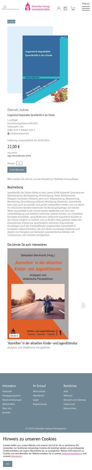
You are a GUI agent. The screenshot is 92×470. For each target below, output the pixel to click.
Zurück (12, 21)
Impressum (69, 404)
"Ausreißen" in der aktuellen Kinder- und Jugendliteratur (42, 343)
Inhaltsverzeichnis (18, 133)
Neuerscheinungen (12, 399)
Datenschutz (70, 408)
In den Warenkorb (17, 169)
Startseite (7, 391)
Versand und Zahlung (75, 399)
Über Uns (7, 408)
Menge (11, 163)
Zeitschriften (8, 404)
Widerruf (68, 395)
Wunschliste (39, 391)
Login (36, 399)
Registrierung (40, 404)
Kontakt (6, 412)
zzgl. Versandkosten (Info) (19, 155)
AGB (66, 391)
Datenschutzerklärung (72, 453)
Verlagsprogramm (11, 395)
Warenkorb (38, 395)
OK (7, 463)
